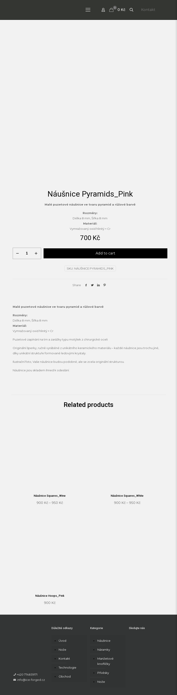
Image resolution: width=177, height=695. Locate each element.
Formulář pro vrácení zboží (32, 688)
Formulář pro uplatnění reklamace (117, 683)
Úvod (62, 602)
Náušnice (103, 602)
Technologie (67, 629)
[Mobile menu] (88, 10)
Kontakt (148, 10)
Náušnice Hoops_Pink (49, 557)
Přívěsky (103, 634)
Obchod (65, 638)
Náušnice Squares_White (127, 457)
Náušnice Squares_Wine (50, 457)
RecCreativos (67, 675)
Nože (62, 611)
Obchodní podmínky (75, 683)
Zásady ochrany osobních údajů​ (35, 683)
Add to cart (105, 215)
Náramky (103, 611)
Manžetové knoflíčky (105, 622)
